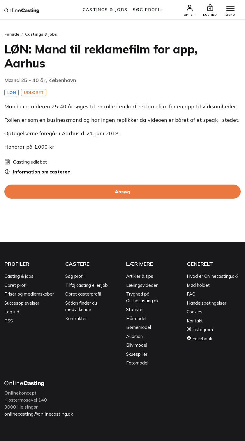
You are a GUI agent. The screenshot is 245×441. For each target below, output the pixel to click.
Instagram (200, 329)
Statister (135, 309)
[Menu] (230, 9)
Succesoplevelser (21, 303)
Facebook (199, 338)
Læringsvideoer (142, 285)
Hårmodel (136, 318)
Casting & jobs (19, 276)
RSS (8, 321)
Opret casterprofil (83, 294)
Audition (134, 336)
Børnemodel (138, 327)
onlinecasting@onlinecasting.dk (38, 414)
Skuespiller (136, 354)
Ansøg (122, 192)
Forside (11, 34)
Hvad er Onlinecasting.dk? (213, 276)
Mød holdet (198, 285)
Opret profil (15, 285)
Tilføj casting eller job (86, 285)
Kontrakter (76, 318)
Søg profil (74, 276)
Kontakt (195, 321)
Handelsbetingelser (206, 303)
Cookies (194, 312)
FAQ (191, 294)
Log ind (11, 312)
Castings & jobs (105, 9)
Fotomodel (137, 363)
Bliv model (136, 345)
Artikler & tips (139, 276)
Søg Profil (147, 9)
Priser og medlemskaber (29, 294)
